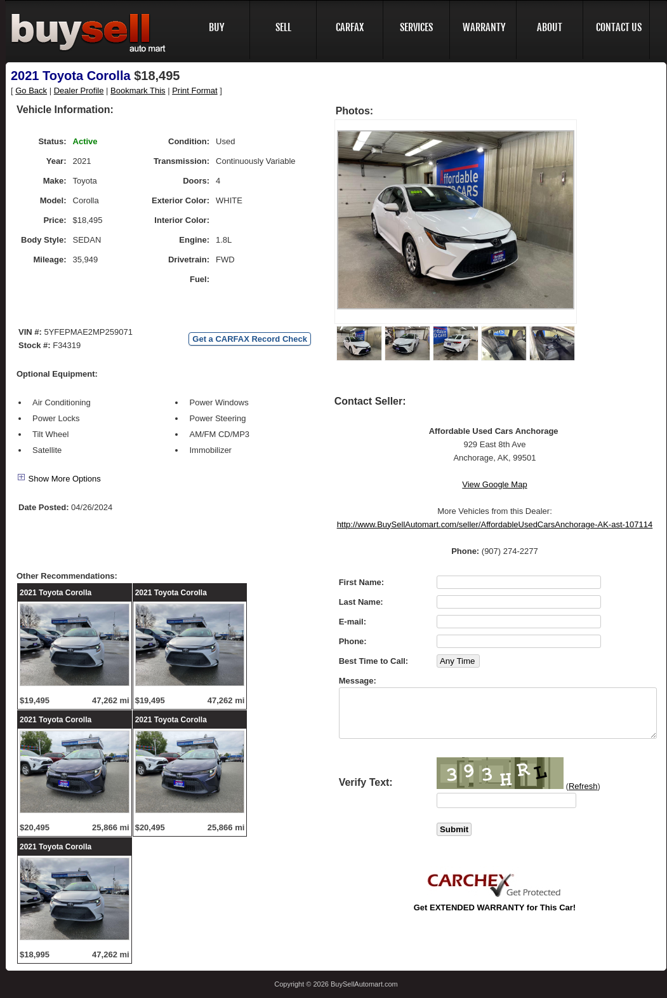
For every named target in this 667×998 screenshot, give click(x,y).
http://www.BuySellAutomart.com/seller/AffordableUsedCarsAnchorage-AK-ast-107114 (495, 524)
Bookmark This (137, 90)
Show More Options (59, 478)
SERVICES (416, 27)
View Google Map (494, 484)
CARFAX (350, 27)
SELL (283, 27)
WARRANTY (484, 27)
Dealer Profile (79, 90)
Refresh (583, 786)
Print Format (195, 90)
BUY (217, 27)
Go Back (31, 90)
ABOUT (549, 27)
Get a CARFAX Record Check (249, 339)
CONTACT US (619, 27)
